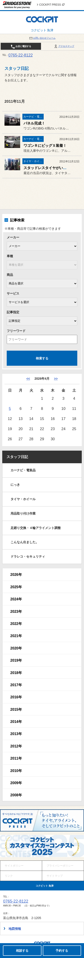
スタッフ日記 (17, 457)
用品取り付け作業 (23, 513)
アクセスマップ (64, 46)
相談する (22, 950)
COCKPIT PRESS (52, 4)
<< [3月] (28, 378)
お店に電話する (21, 46)
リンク (9, 875)
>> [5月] (56, 378)
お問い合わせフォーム (42, 38)
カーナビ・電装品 (23, 470)
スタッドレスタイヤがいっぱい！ (50, 168)
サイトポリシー (14, 865)
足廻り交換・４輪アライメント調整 (36, 528)
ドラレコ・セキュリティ (28, 556)
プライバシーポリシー (60, 865)
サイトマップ (55, 875)
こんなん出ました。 (25, 542)
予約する (62, 950)
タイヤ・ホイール (23, 499)
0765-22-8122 (20, 55)
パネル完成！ (34, 123)
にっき (15, 484)
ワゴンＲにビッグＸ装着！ (45, 146)
